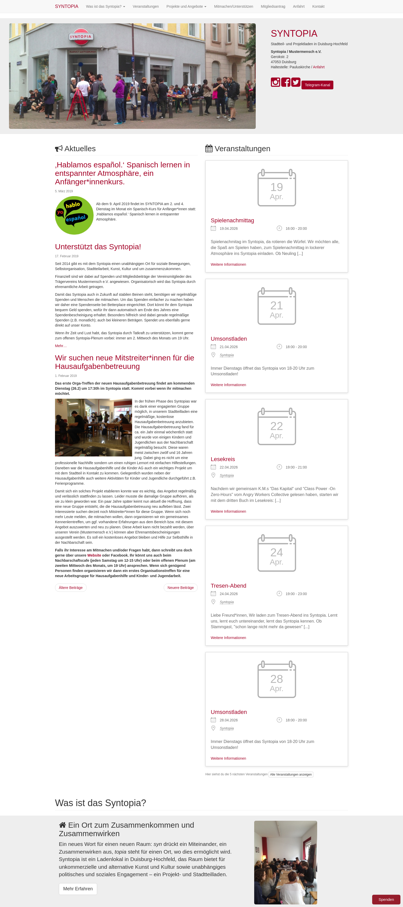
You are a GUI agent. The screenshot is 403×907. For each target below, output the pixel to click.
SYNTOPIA (66, 6)
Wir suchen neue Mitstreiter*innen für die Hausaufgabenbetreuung (124, 362)
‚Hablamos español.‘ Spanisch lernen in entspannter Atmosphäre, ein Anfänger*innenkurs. (122, 173)
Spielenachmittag (232, 220)
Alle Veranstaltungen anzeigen (291, 774)
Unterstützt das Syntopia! (98, 246)
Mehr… (61, 346)
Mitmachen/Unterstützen (233, 6)
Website (94, 555)
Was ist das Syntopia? (105, 6)
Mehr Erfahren (78, 888)
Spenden (386, 899)
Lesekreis (223, 459)
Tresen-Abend (228, 586)
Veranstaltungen (146, 6)
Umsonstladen (229, 339)
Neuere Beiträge (181, 588)
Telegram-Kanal (317, 85)
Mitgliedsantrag (273, 6)
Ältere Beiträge (71, 588)
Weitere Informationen (228, 264)
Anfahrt (299, 6)
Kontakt (318, 6)
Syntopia (227, 355)
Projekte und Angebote (187, 6)
